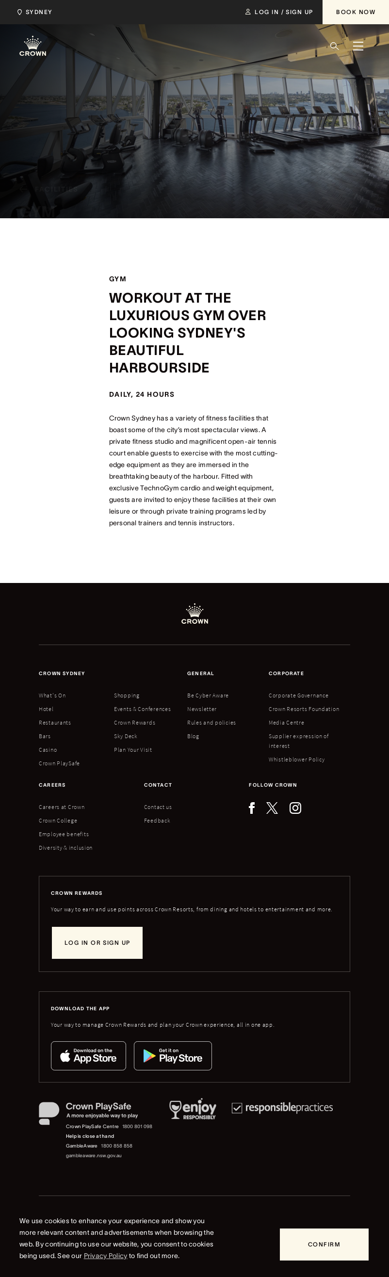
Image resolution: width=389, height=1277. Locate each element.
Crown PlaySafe (59, 763)
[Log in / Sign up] (279, 12)
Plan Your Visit (133, 749)
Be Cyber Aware (208, 695)
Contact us (158, 806)
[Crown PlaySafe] (96, 1115)
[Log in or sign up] (97, 943)
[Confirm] (324, 1245)
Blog (193, 736)
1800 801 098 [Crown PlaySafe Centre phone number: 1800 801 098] (137, 1126)
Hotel (46, 708)
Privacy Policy (106, 1256)
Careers (52, 785)
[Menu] (358, 46)
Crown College (58, 820)
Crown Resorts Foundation (304, 708)
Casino (48, 749)
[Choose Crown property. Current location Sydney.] (33, 12)
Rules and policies (211, 722)
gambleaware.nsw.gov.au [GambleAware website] (94, 1155)
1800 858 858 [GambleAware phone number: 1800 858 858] (116, 1145)
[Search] (334, 46)
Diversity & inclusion (66, 847)
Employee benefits (64, 834)
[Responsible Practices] (282, 1131)
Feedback (157, 820)
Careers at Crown (62, 806)
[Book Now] (356, 12)
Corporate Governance (298, 695)
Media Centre (287, 722)
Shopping (127, 695)
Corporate (286, 673)
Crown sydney (62, 673)
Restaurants (55, 722)
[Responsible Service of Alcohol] (192, 1131)
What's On (52, 695)
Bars (45, 736)
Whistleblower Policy (296, 759)
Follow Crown (273, 785)
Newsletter (202, 708)
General (200, 673)
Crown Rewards (134, 722)
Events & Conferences (142, 708)
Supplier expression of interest (299, 740)
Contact (158, 785)
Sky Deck (126, 736)
